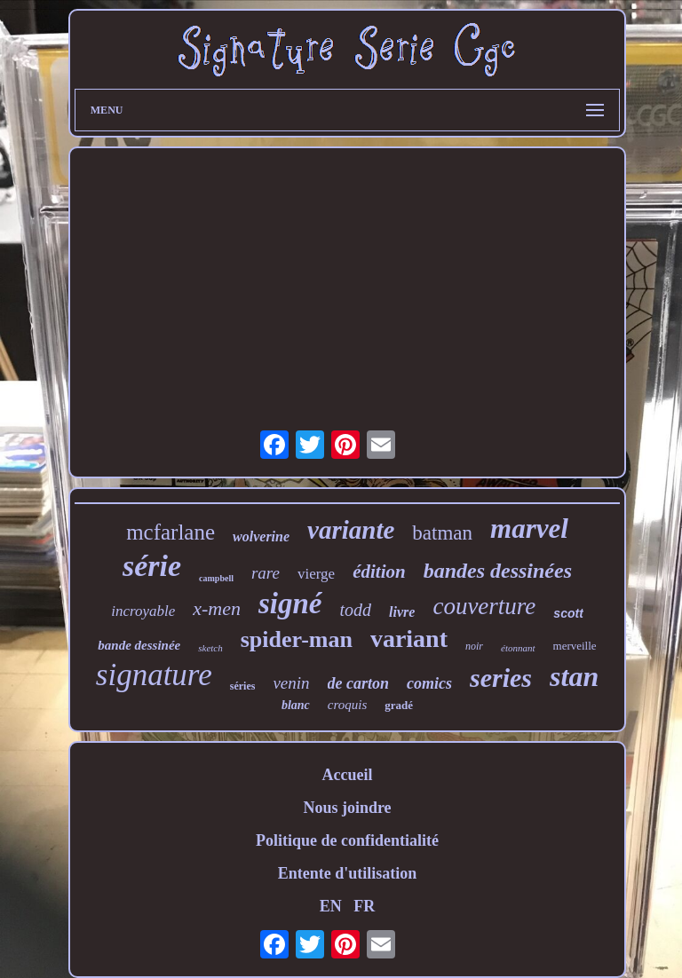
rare (265, 573)
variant (409, 638)
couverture (483, 606)
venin (291, 683)
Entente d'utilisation (347, 873)
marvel (529, 528)
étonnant (518, 648)
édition (379, 571)
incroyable (143, 611)
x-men (217, 608)
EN (331, 906)
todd (356, 609)
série (152, 565)
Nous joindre (347, 807)
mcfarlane (170, 532)
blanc (296, 705)
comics (429, 683)
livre (402, 611)
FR (364, 906)
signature (154, 675)
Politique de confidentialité (347, 840)
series (501, 677)
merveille (575, 645)
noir (474, 646)
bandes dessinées (498, 570)
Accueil (346, 775)
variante (350, 530)
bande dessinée (139, 645)
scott (568, 613)
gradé (399, 705)
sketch (210, 648)
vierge (316, 573)
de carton (359, 683)
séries (243, 686)
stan (574, 676)
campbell (216, 578)
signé (290, 603)
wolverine (261, 536)
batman (442, 533)
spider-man (297, 639)
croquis (347, 705)
